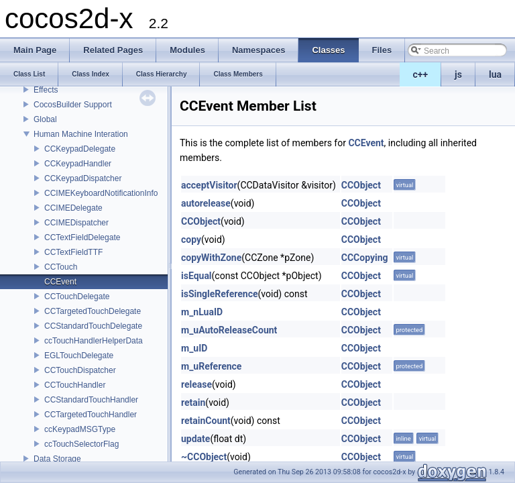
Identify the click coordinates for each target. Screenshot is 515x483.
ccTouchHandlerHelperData (93, 340)
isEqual (196, 275)
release (196, 384)
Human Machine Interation (81, 134)
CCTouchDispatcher (80, 370)
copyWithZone (211, 257)
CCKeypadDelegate (79, 149)
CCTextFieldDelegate (82, 237)
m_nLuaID (202, 312)
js (458, 74)
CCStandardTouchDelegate (93, 326)
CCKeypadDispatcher (82, 178)
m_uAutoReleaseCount (229, 330)
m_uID (194, 348)
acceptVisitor (209, 185)
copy (191, 239)
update (195, 438)
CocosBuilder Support (73, 104)
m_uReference (211, 366)
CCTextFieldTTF (73, 252)
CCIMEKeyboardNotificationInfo (101, 193)
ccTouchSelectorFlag (81, 444)
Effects (46, 90)
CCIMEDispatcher (76, 222)
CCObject (361, 185)
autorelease (206, 203)
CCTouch (60, 267)
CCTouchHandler (74, 385)
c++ (420, 74)
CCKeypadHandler (77, 163)
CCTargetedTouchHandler (90, 414)
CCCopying (364, 257)
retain (193, 402)
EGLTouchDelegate (78, 355)
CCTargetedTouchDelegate (92, 311)
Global (45, 119)
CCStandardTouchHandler (91, 400)
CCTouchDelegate (76, 296)
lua (495, 74)
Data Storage (57, 459)
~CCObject (204, 456)
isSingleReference (219, 293)
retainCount (206, 420)
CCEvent (60, 281)
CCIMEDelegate (73, 208)
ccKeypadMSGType (79, 429)
